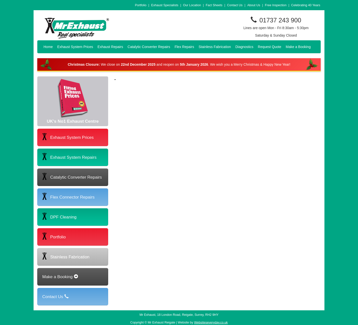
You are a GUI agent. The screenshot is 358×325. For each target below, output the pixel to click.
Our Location (192, 5)
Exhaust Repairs (110, 47)
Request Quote (269, 47)
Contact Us (234, 5)
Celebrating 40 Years (305, 5)
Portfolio (140, 5)
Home (48, 47)
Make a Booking (298, 47)
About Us (253, 5)
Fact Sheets (214, 5)
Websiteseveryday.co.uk (211, 322)
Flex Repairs (184, 47)
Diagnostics (244, 47)
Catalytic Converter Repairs (149, 47)
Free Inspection (276, 5)
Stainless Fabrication (215, 47)
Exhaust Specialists (164, 5)
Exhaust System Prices (75, 47)
